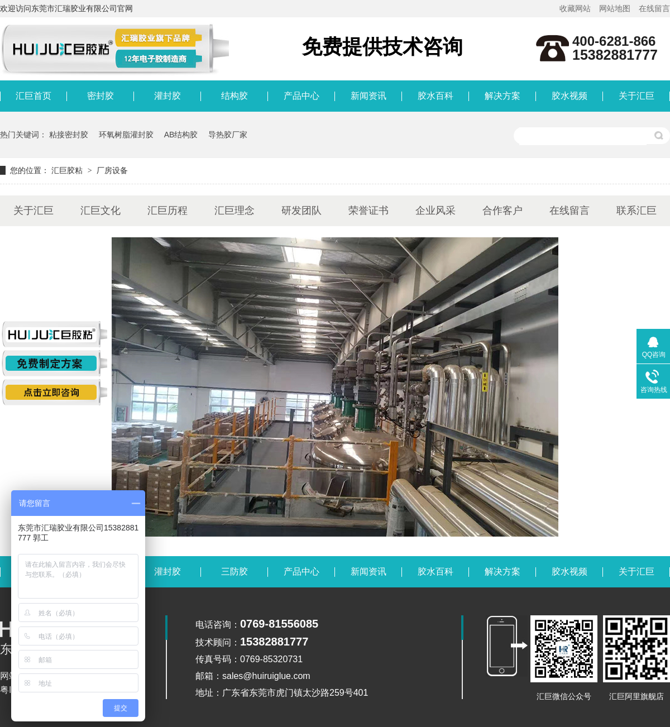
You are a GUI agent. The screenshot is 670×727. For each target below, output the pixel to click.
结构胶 (234, 96)
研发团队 (301, 210)
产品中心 (301, 96)
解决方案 (502, 96)
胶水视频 (569, 96)
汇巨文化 (100, 210)
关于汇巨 (636, 96)
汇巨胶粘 (67, 170)
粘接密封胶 (68, 134)
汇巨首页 (33, 96)
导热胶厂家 (227, 134)
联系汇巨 (636, 210)
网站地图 (614, 8)
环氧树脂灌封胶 (126, 134)
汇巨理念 (234, 210)
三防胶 (234, 571)
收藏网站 (575, 8)
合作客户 (502, 210)
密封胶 (100, 96)
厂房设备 (112, 170)
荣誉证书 (368, 210)
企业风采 (435, 210)
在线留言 (654, 8)
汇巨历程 (167, 210)
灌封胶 (167, 96)
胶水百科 (435, 96)
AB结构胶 (181, 134)
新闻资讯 (368, 96)
